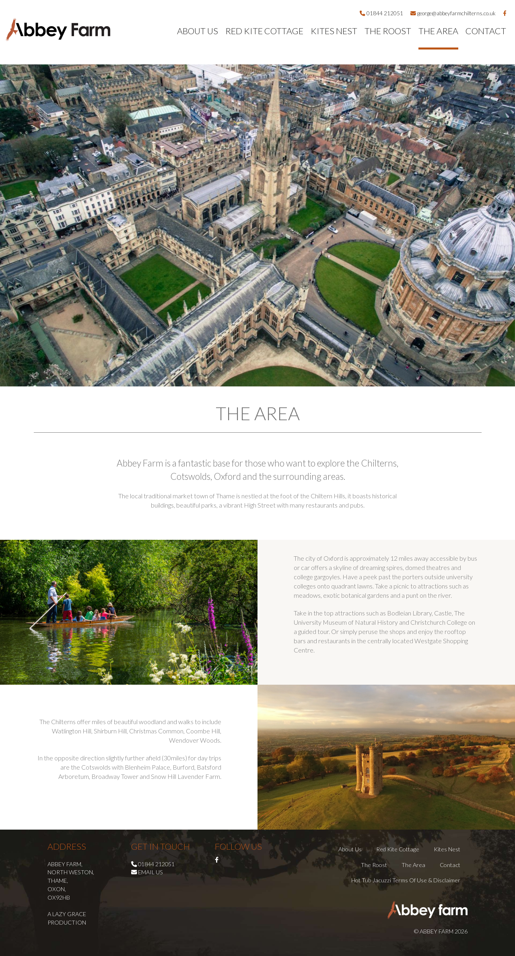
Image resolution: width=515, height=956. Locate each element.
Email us (150, 872)
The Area (438, 31)
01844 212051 (381, 13)
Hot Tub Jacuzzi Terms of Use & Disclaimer (405, 880)
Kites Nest (334, 31)
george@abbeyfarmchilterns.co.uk (453, 13)
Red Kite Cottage (264, 31)
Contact (486, 31)
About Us (197, 31)
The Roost (388, 31)
